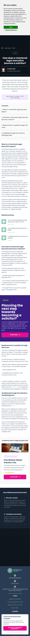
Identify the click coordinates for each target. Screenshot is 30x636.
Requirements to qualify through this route (15, 126)
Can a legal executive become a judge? (17, 229)
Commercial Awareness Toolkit (15, 602)
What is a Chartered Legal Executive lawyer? (14, 111)
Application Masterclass (15, 599)
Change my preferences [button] (11, 30)
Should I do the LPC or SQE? (15, 605)
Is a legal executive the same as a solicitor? (18, 237)
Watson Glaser (15, 608)
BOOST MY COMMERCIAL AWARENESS (15, 628)
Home (2, 48)
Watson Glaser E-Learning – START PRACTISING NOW (15, 97)
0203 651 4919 (15, 583)
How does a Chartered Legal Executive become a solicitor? (15, 118)
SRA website (14, 387)
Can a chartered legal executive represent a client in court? (17, 221)
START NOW (15, 335)
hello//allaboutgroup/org (15, 578)
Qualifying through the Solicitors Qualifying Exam (13, 134)
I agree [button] (10, 27)
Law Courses (7, 48)
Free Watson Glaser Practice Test (13, 461)
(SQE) (12, 406)
